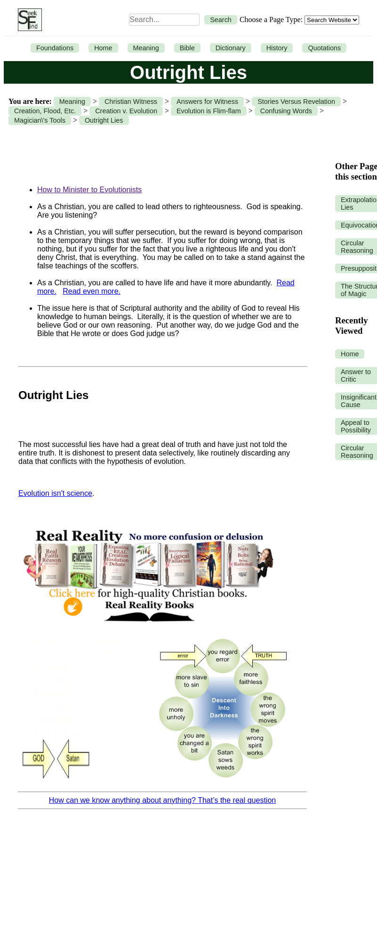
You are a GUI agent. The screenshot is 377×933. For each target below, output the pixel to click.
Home (103, 48)
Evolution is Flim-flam (208, 111)
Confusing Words (286, 111)
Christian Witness (130, 101)
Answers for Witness (207, 101)
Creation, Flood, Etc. (45, 111)
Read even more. (91, 291)
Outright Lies (104, 120)
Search (221, 20)
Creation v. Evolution (126, 111)
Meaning (146, 48)
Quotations (324, 48)
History (277, 48)
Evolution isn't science (55, 493)
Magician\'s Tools (39, 120)
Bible (187, 48)
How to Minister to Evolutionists (89, 190)
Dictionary (231, 48)
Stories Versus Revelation (296, 101)
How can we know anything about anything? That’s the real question (162, 800)
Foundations (54, 48)
